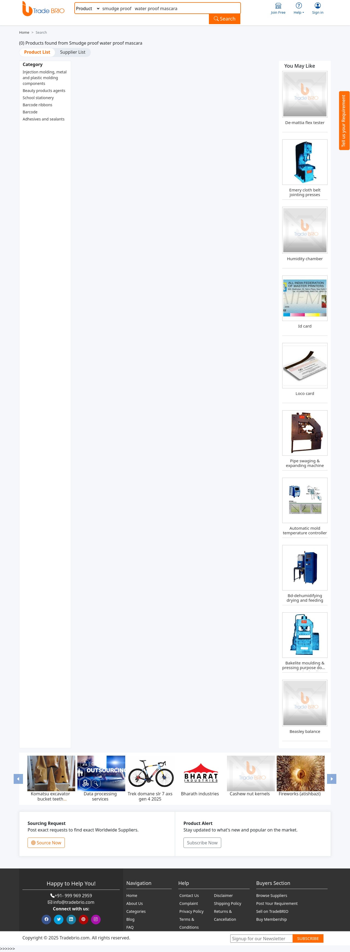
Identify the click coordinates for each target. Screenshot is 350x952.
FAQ (130, 927)
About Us (134, 903)
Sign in (317, 8)
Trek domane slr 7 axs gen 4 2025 (150, 796)
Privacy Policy (191, 911)
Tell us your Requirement (343, 121)
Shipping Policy (227, 903)
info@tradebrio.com (73, 902)
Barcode (30, 111)
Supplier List (72, 52)
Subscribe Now (202, 843)
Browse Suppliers (271, 895)
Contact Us (189, 895)
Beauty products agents (44, 90)
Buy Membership (271, 919)
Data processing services (100, 796)
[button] (18, 779)
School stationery (38, 97)
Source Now (46, 843)
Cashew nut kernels (250, 794)
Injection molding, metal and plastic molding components (45, 77)
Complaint (188, 903)
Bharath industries (200, 794)
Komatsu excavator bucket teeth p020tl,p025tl (50, 799)
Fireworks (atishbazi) (299, 794)
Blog (130, 919)
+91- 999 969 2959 (73, 896)
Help (299, 8)
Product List (37, 52)
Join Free (278, 8)
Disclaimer (223, 895)
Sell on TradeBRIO (272, 911)
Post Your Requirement (277, 903)
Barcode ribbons (37, 104)
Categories (136, 911)
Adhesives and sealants (44, 119)
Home (24, 32)
